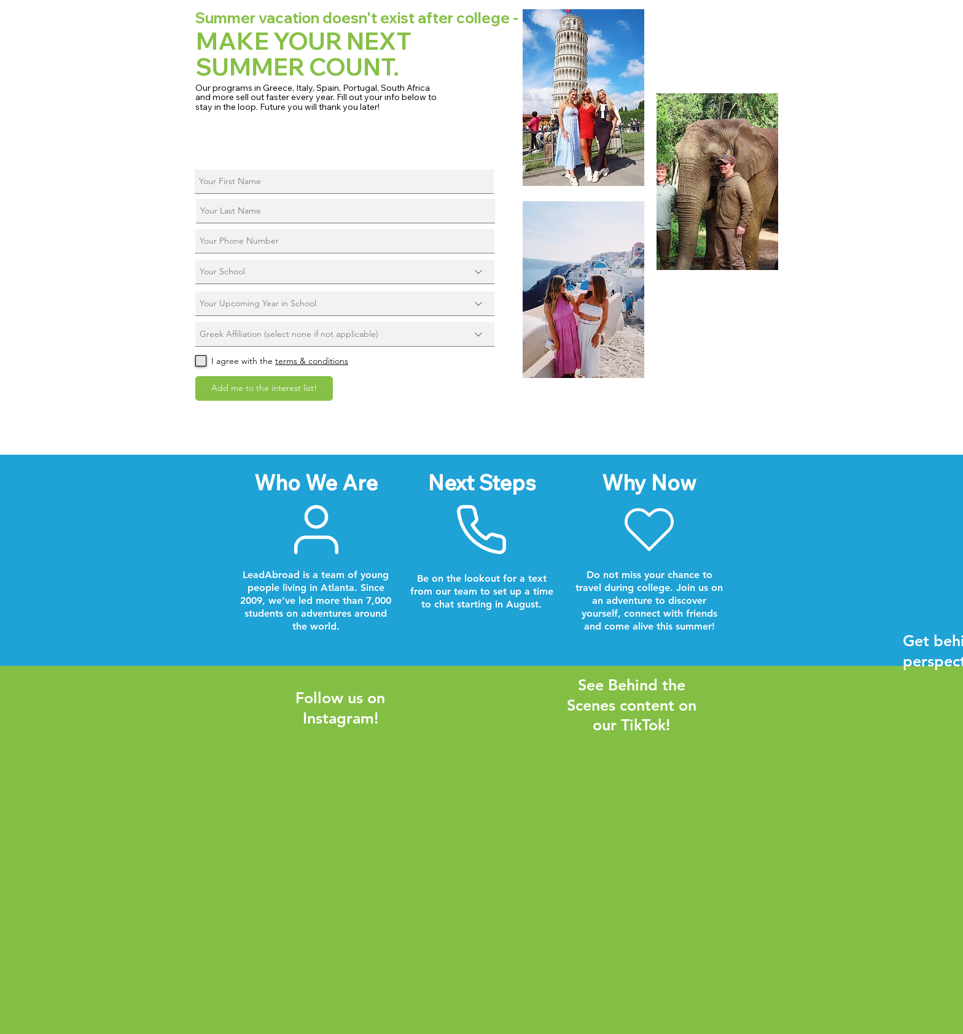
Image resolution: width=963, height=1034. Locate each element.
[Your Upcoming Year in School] (344, 303)
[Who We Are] (316, 529)
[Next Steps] (481, 529)
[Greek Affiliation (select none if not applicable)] (344, 334)
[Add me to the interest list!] (264, 388)
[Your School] (344, 272)
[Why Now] (649, 530)
